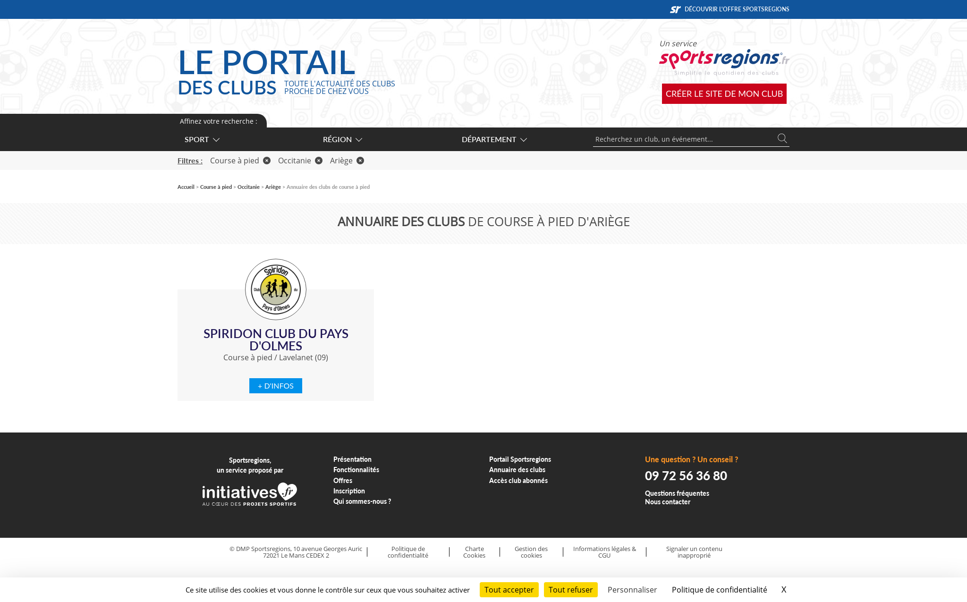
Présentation (352, 459)
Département (494, 139)
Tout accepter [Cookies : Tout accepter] (509, 590)
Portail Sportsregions (520, 459)
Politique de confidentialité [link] (719, 590)
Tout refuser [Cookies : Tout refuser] (571, 590)
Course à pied (240, 160)
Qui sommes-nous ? (362, 501)
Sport (202, 139)
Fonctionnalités (356, 470)
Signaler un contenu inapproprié (694, 552)
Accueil (186, 187)
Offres (342, 480)
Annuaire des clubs (517, 470)
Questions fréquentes (677, 493)
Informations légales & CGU (604, 552)
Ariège (347, 160)
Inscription (349, 491)
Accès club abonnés (518, 480)
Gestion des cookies (531, 552)
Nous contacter (667, 502)
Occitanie (300, 160)
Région (342, 139)
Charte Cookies (474, 552)
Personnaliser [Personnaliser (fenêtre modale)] (632, 590)
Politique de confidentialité (408, 552)
